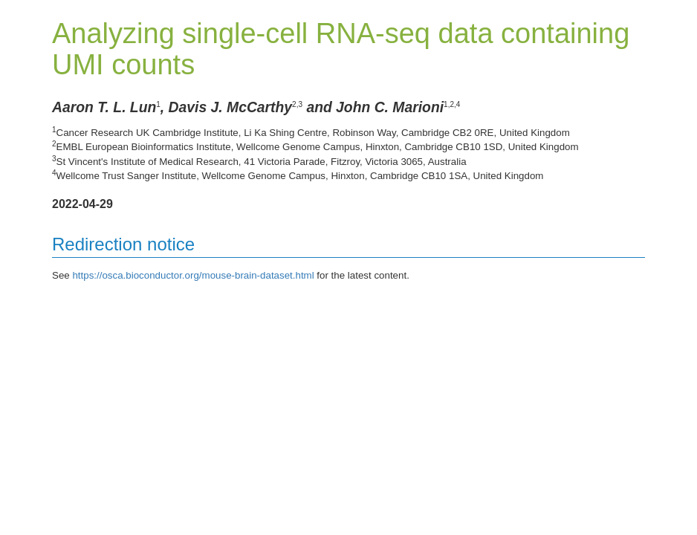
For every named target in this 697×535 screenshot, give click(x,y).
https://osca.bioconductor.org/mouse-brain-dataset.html (193, 275)
